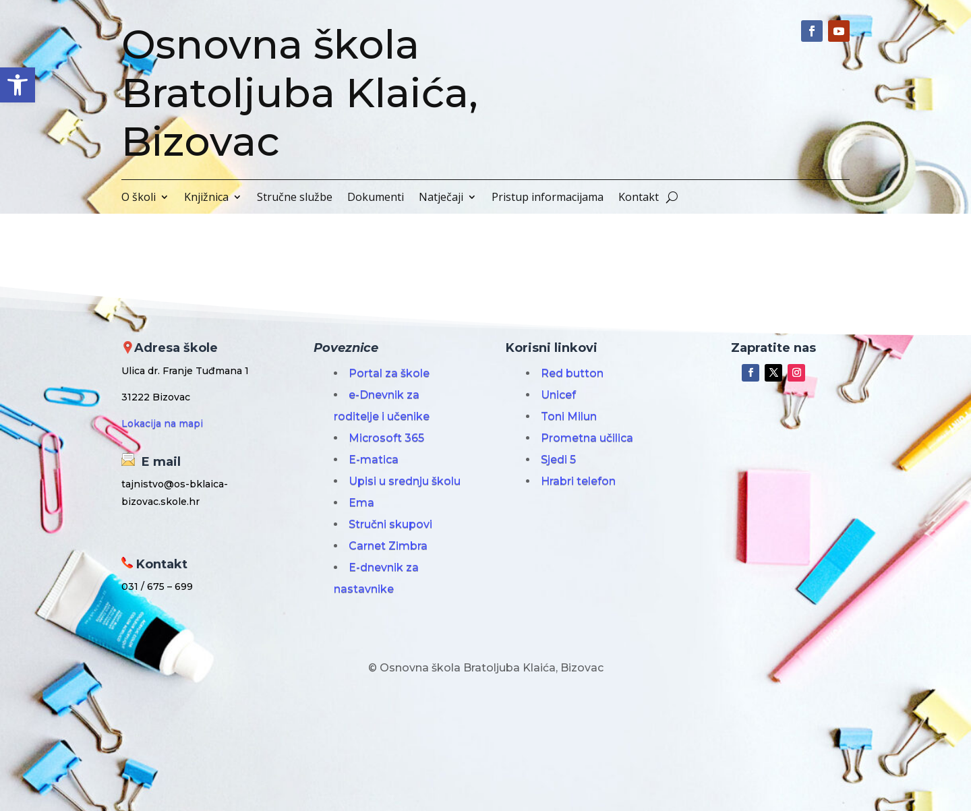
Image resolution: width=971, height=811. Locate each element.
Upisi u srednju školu (405, 481)
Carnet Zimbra (388, 545)
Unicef (558, 394)
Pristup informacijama (548, 198)
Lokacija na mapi (162, 423)
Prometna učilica (587, 437)
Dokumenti (375, 198)
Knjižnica (206, 198)
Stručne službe (294, 198)
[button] (17, 84)
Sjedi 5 (558, 459)
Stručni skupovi (390, 524)
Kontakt (638, 198)
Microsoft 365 (386, 437)
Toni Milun (569, 416)
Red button (572, 373)
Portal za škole (389, 373)
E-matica (374, 459)
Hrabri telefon (578, 481)
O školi (138, 198)
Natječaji (441, 198)
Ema (361, 502)
